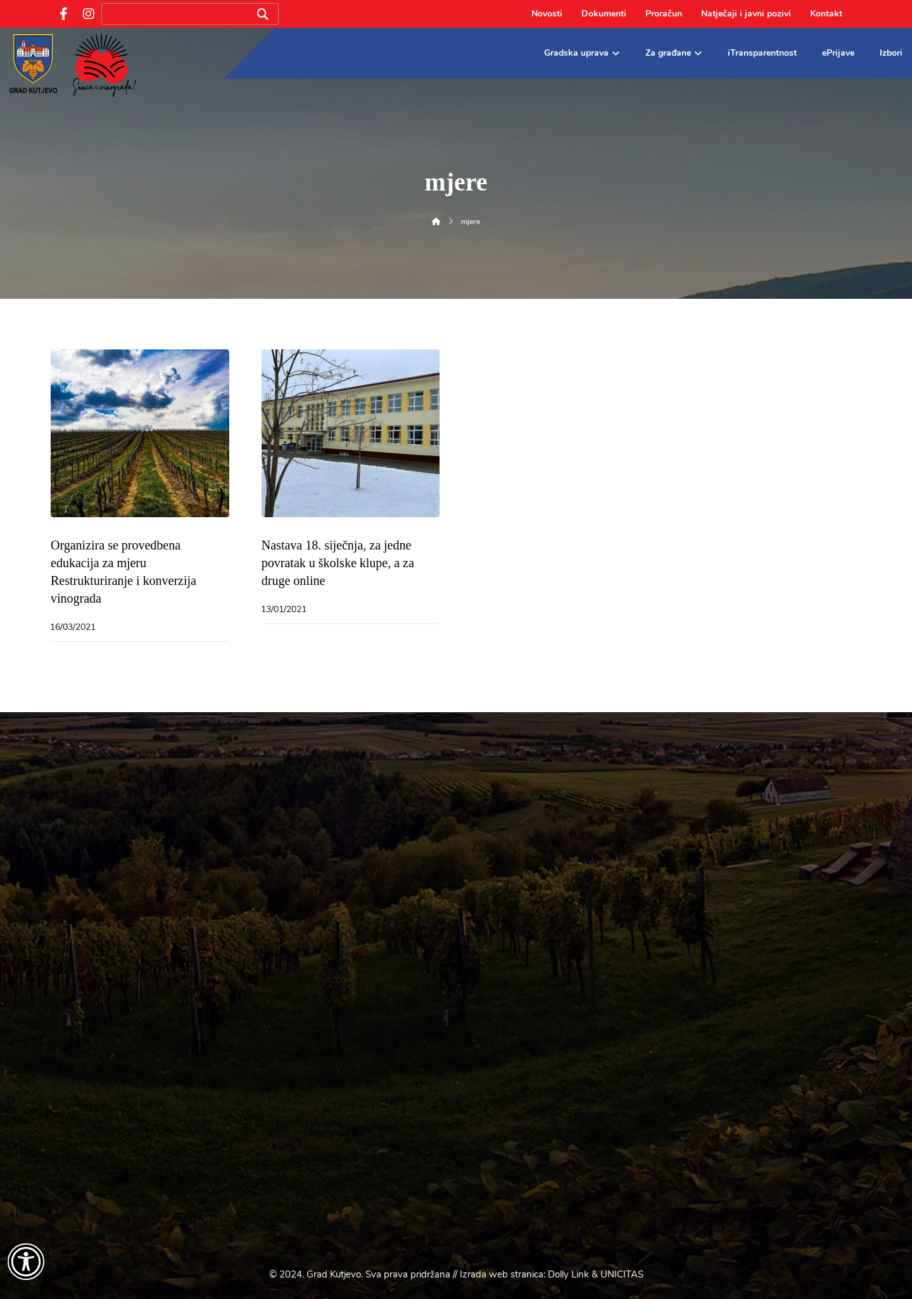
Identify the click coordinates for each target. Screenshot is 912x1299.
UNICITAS (621, 1274)
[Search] (263, 14)
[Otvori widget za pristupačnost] (26, 1261)
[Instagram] (88, 14)
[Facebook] (63, 14)
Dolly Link (568, 1274)
